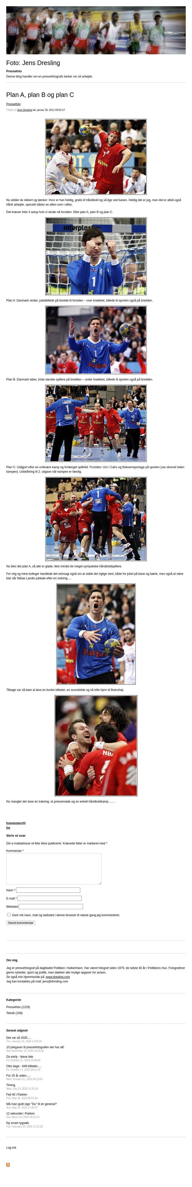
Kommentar (15, 851)
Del (8, 827)
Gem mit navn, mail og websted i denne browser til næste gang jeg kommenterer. (66, 921)
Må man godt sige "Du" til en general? (31, 1111)
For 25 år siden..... (24, 1083)
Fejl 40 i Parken (22, 1102)
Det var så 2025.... (24, 1045)
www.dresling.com (58, 983)
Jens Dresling (24, 110)
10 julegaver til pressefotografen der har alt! (35, 1054)
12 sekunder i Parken (22, 1121)
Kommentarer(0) (16, 823)
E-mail (11, 904)
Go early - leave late (23, 1064)
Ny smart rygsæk (24, 1130)
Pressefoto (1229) (18, 1013)
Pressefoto (13, 104)
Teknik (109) (14, 1019)
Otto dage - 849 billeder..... (24, 1073)
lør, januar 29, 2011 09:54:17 (49, 110)
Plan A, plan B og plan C (40, 94)
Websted (12, 912)
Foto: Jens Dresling (33, 62)
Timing (22, 1092)
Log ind (11, 1153)
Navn (10, 896)
